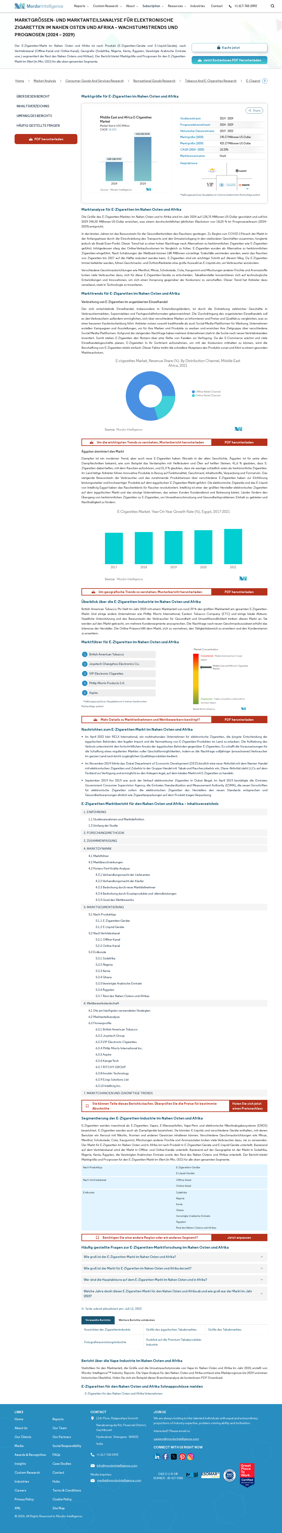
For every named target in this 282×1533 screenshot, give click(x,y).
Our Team (59, 1428)
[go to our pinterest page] (182, 1457)
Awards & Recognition (30, 1455)
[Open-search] (273, 6)
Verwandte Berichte (98, 1320)
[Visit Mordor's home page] (39, 6)
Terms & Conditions (66, 1490)
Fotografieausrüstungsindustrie (105, 1342)
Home (19, 1419)
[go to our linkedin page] (157, 1457)
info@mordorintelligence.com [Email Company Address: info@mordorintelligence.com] (117, 1465)
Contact (217, 6)
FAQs (56, 1455)
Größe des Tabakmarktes (224, 1329)
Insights (20, 1464)
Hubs (56, 1481)
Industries (197, 6)
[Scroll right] (264, 81)
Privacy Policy (24, 1499)
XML (18, 1508)
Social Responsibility (66, 1446)
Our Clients (23, 1437)
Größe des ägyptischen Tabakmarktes (171, 1329)
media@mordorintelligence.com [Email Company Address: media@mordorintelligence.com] (119, 1480)
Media (19, 1446)
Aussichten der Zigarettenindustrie (107, 1329)
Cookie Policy (62, 1499)
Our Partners (61, 1437)
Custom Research (106, 6)
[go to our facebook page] (165, 1457)
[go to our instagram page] (190, 1457)
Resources (176, 6)
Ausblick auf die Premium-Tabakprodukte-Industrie (174, 1342)
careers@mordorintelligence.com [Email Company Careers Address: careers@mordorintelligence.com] (176, 1439)
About (131, 6)
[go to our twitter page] (173, 1457)
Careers (20, 1490)
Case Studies (61, 1464)
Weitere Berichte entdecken (137, 1320)
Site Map (58, 1508)
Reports (80, 6)
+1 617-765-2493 (243, 6)
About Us (21, 1428)
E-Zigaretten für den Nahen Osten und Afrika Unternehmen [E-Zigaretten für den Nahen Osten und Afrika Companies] (123, 1393)
